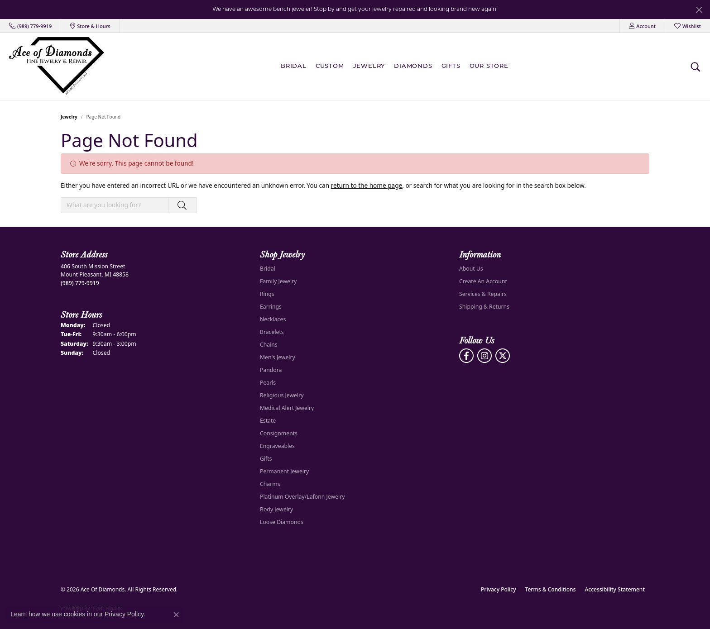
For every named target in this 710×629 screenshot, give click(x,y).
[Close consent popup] (176, 614)
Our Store (489, 66)
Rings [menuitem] (267, 294)
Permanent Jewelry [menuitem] (284, 471)
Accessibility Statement (615, 589)
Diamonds (413, 66)
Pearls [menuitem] (268, 382)
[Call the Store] (80, 283)
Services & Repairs (483, 294)
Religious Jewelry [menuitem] (281, 395)
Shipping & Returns (484, 306)
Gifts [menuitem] (266, 458)
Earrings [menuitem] (271, 306)
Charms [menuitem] (270, 484)
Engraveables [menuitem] (277, 446)
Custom (330, 66)
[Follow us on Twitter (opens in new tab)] (502, 355)
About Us (471, 268)
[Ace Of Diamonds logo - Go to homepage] (57, 66)
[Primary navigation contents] (397, 66)
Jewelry (369, 66)
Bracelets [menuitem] (272, 332)
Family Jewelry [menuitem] (278, 281)
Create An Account (483, 281)
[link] (30, 26)
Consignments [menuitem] (278, 433)
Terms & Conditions (550, 589)
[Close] (699, 9)
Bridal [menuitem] (267, 268)
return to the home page (367, 185)
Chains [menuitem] (269, 344)
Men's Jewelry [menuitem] (277, 357)
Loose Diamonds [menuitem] (281, 522)
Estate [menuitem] (268, 420)
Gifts (451, 66)
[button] (642, 26)
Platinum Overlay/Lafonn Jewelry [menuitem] (302, 496)
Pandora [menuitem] (271, 370)
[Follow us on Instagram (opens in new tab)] (484, 355)
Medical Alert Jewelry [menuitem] (287, 408)
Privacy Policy (498, 589)
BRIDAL (294, 66)
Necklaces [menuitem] (273, 319)
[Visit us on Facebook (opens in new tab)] (466, 355)
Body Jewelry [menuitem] (276, 509)
